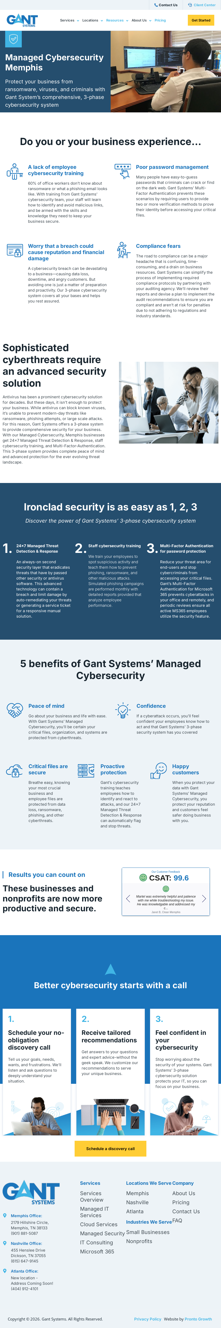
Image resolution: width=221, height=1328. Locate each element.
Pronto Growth (198, 1319)
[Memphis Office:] (5, 1214)
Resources (117, 21)
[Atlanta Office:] (5, 1269)
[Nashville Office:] (5, 1242)
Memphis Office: (26, 1215)
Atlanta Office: (24, 1271)
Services (69, 21)
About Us (141, 21)
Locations (92, 21)
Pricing (160, 20)
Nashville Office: (26, 1243)
